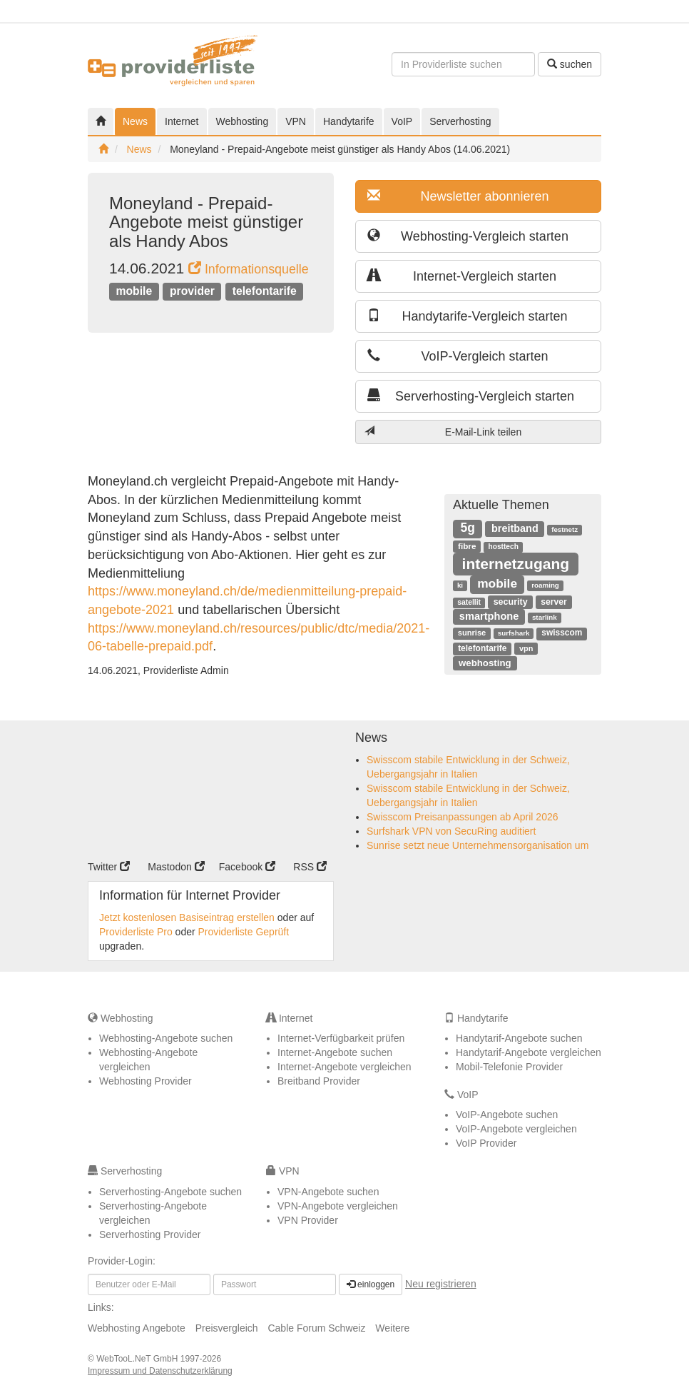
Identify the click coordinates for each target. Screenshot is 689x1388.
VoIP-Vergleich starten (457, 355)
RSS (310, 866)
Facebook (247, 866)
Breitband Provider (318, 1081)
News (135, 121)
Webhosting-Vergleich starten (467, 235)
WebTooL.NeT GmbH (138, 1359)
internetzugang (516, 563)
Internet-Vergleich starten (461, 275)
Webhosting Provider (145, 1081)
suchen (569, 64)
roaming (545, 585)
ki (460, 585)
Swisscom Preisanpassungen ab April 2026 (462, 817)
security (511, 602)
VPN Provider (307, 1220)
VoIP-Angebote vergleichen (516, 1129)
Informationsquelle (248, 269)
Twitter (109, 866)
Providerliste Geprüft (244, 931)
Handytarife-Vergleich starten (467, 315)
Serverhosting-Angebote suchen (170, 1191)
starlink (544, 617)
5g (468, 527)
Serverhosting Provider (149, 1234)
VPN (295, 121)
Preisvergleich (226, 1328)
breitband (515, 528)
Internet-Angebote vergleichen (344, 1066)
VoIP (402, 121)
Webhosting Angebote (136, 1328)
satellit (469, 602)
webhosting (485, 663)
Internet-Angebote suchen (334, 1052)
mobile (134, 291)
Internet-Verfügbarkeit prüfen (340, 1038)
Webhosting (242, 121)
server (553, 602)
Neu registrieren (440, 1283)
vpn (526, 648)
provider (192, 291)
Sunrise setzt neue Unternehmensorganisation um (477, 845)
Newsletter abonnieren (458, 195)
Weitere (392, 1328)
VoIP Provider (486, 1143)
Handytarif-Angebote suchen (519, 1038)
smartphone (489, 616)
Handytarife (348, 121)
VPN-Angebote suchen (328, 1191)
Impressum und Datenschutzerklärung (160, 1371)
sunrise (472, 632)
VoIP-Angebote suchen (507, 1114)
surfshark (514, 633)
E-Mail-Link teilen (442, 432)
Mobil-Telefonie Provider (509, 1066)
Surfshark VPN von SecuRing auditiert (451, 831)
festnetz (564, 529)
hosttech (503, 546)
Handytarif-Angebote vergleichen (528, 1052)
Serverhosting (460, 121)
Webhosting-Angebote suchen (166, 1038)
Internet (181, 121)
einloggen (370, 1284)
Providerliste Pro (136, 931)
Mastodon (176, 866)
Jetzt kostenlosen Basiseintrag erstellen (187, 917)
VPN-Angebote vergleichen (337, 1206)
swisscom (561, 633)
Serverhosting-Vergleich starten (470, 395)
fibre (467, 545)
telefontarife (265, 291)
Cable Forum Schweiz (316, 1328)
